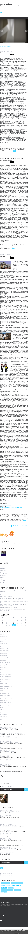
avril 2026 (2, 567)
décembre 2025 (3, 573)
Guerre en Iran (3, 844)
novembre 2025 (3, 575)
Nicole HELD (3, 742)
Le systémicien (6, 4)
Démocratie (3, 645)
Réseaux (2, 707)
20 (13, 623)
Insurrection (3, 665)
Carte (3, 776)
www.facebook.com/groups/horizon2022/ (11, 507)
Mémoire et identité (10, 760)
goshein (2, 728)
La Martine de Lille (4, 671)
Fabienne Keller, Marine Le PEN (7, 657)
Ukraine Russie (3, 714)
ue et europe (20, 149)
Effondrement (3, 653)
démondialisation (17, 520)
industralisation (16, 247)
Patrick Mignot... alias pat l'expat (7, 601)
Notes (19, 912)
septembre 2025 (4, 579)
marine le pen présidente (7, 890)
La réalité (8, 765)
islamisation (4, 887)
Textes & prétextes (11, 594)
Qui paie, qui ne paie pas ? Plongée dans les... (10, 590)
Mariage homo (3, 683)
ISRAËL (1, 816)
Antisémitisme (3, 636)
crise (6, 150)
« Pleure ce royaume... (5, 830)
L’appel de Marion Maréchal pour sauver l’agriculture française (11, 159)
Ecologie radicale (4, 648)
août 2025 (2, 580)
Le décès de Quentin (5, 853)
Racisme (2, 704)
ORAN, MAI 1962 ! (4, 821)
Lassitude (2, 594)
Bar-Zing (11, 596)
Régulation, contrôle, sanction (7, 705)
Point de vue (3, 697)
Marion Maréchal (4, 688)
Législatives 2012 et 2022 (5, 674)
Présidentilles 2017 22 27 (5, 702)
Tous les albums (3, 557)
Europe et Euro (3, 655)
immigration (11, 887)
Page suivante (24, 525)
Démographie (3, 646)
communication (3, 639)
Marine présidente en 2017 (6, 686)
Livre (1, 681)
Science (2, 709)
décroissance (3, 520)
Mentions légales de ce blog (18, 929)
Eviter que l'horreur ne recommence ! (14, 733)
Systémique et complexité (6, 711)
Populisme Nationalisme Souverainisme (9, 698)
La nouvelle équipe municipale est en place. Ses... (11, 609)
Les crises (2, 678)
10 (2, 622)
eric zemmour (4, 892)
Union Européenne (4, 718)
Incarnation (11, 593)
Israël (1, 669)
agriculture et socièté (8, 247)
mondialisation (3, 691)
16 (25, 622)
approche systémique (6, 885)
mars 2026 (2, 568)
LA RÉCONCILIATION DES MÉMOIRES (8, 825)
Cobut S (2, 751)
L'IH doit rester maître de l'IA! (6, 598)
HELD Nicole (3, 770)
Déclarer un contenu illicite (9, 929)
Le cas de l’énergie (5, 53)
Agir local (2, 634)
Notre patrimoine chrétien (11, 728)
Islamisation (3, 667)
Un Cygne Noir (3, 716)
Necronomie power (4, 607)
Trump (1, 712)
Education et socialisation (6, 652)
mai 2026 (2, 565)
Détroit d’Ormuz (3, 596)
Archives (13, 915)
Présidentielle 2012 (4, 700)
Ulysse (7, 756)
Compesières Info (19, 598)
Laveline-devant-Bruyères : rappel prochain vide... (11, 604)
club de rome (10, 520)
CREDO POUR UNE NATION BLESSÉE (8, 848)
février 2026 (3, 570)
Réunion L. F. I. (3, 593)
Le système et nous (5, 256)
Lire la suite (23, 543)
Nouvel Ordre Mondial (5, 695)
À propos (12, 912)
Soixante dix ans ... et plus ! (6, 834)
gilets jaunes (3, 659)
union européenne (5, 883)
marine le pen (17, 885)
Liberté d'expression (5, 679)
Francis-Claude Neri (5, 505)
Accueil (4, 912)
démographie (17, 890)
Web (1, 719)
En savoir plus (17, 933)
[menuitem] (4, 912)
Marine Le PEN (3, 685)
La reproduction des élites (6, 839)
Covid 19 (2, 641)
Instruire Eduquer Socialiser (6, 664)
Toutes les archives (4, 582)
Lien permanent (4, 147)
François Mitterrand (10, 751)
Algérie (7, 747)
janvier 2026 (3, 572)
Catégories (4, 915)
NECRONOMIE (14, 607)
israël (13, 883)
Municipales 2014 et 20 (5, 693)
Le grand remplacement (5, 672)
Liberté (25, 600)
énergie (9, 150)
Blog (1, 638)
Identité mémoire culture (5, 662)
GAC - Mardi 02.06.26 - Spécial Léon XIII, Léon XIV (11, 600)
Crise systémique (4, 643)
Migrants (2, 690)
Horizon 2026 (3, 660)
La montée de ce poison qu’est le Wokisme (9, 811)
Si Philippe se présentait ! (11, 737)
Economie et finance (4, 650)
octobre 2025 (3, 577)
